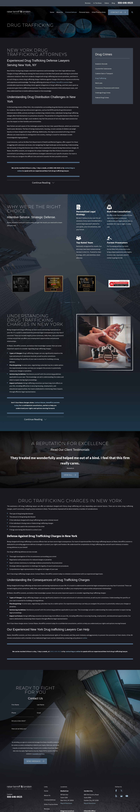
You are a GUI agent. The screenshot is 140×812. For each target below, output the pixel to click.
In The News (97, 3)
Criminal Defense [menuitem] (71, 12)
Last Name (40, 704)
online (85, 638)
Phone (13, 713)
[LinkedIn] (127, 791)
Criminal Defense (50, 800)
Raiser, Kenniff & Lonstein (60, 82)
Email (39, 713)
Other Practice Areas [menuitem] (99, 12)
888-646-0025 (125, 2)
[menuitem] (112, 64)
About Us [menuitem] (59, 12)
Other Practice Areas (51, 804)
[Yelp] (116, 796)
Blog (113, 3)
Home (46, 791)
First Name (15, 704)
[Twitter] (121, 791)
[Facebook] (116, 791)
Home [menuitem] (52, 12)
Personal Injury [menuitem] (84, 12)
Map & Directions (66, 803)
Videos (107, 3)
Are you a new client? (18, 721)
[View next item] (79, 302)
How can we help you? (18, 728)
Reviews (88, 3)
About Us (47, 795)
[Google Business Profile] (121, 796)
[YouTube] (127, 796)
